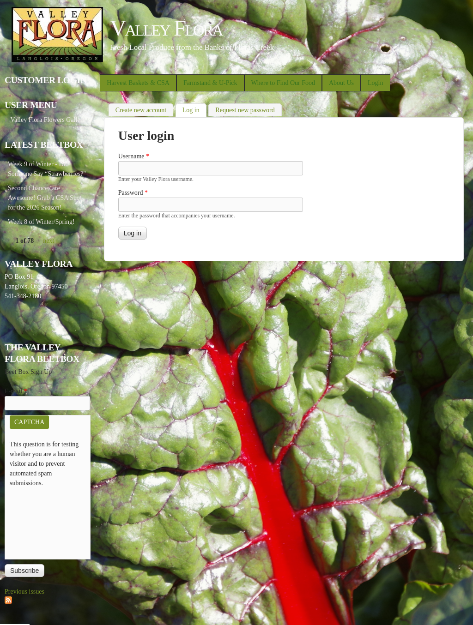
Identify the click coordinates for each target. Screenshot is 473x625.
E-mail (16, 391)
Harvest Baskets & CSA (138, 82)
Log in (194, 109)
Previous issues (24, 591)
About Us (341, 82)
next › (50, 240)
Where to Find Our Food (283, 82)
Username (133, 156)
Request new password (244, 110)
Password (133, 192)
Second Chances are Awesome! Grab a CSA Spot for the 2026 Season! (45, 198)
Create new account (140, 110)
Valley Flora (166, 28)
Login (375, 82)
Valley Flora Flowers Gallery (47, 119)
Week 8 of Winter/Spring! (41, 221)
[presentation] (47, 521)
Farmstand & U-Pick (210, 82)
